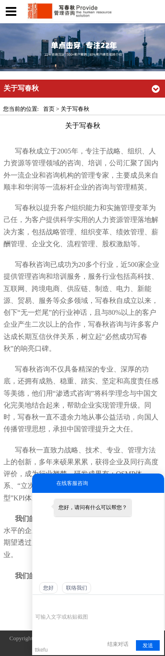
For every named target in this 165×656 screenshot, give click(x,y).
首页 (49, 109)
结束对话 (117, 644)
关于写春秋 (75, 109)
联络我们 (76, 588)
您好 (48, 588)
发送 (148, 645)
